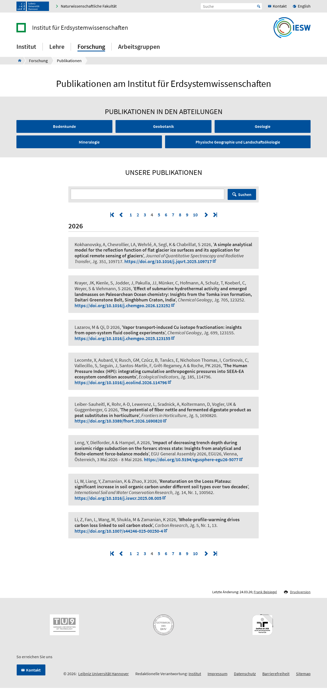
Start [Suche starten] (259, 6)
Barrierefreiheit (275, 675)
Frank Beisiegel (265, 593)
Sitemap (303, 675)
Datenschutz (245, 675)
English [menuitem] (304, 6)
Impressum (217, 675)
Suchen (244, 195)
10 (195, 216)
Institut (195, 675)
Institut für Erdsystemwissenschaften (80, 28)
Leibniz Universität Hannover (103, 675)
